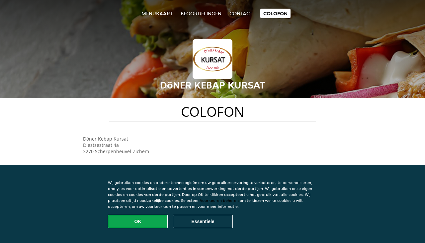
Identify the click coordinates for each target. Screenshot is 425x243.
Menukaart (157, 13)
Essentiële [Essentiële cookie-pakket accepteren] (202, 221)
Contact (240, 13)
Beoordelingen (201, 13)
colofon (275, 13)
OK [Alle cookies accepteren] (137, 221)
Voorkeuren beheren (219, 200)
